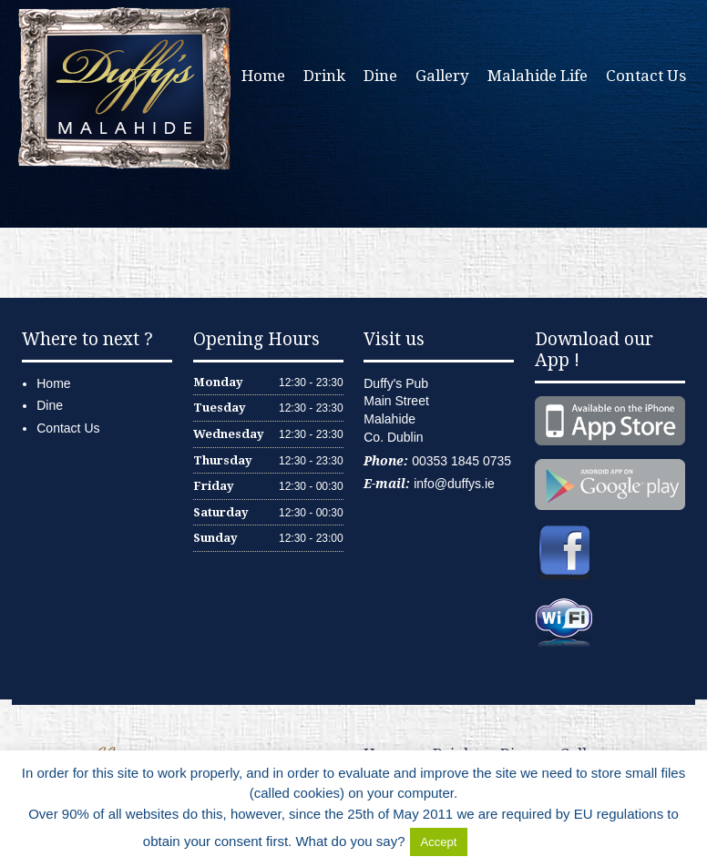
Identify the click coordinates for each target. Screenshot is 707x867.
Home (263, 75)
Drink (324, 75)
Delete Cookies (517, 841)
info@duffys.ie (454, 483)
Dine (380, 75)
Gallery (442, 75)
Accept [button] (439, 842)
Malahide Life (537, 75)
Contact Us (646, 75)
